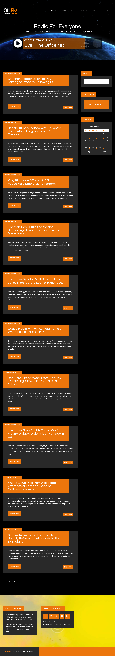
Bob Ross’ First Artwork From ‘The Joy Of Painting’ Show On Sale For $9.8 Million (34, 381)
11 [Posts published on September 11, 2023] (86, 140)
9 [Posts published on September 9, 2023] (103, 137)
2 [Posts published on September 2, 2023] (103, 134)
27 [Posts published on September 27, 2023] (93, 147)
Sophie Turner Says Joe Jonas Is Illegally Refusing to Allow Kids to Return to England (36, 538)
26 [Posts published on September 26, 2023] (89, 147)
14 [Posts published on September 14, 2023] (96, 140)
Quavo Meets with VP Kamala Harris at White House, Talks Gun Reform (35, 330)
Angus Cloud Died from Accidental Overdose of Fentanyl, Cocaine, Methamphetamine (32, 486)
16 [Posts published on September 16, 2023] (103, 140)
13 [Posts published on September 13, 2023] (93, 140)
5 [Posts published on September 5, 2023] (89, 137)
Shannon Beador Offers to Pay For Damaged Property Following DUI (32, 80)
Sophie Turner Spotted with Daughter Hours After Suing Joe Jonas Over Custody (34, 131)
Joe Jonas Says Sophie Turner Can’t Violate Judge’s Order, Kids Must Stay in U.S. (36, 433)
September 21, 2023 (12, 73)
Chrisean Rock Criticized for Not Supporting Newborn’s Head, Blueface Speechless (35, 230)
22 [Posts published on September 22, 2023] (100, 144)
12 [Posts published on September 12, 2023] (89, 140)
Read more (14, 106)
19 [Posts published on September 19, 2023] (89, 144)
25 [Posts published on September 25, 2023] (86, 147)
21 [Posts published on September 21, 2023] (96, 144)
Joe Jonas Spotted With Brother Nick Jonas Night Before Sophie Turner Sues (35, 281)
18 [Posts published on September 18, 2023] (86, 144)
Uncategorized (95, 104)
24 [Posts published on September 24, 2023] (107, 144)
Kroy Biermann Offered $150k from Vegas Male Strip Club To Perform (32, 182)
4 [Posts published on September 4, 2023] (85, 137)
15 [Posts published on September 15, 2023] (100, 140)
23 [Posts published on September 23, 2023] (103, 144)
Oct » (105, 152)
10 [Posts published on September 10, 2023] (107, 137)
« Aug (87, 152)
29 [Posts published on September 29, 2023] (100, 147)
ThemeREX (8, 651)
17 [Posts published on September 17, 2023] (107, 140)
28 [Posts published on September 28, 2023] (96, 147)
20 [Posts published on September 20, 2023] (93, 144)
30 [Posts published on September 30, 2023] (103, 147)
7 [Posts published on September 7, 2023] (96, 137)
